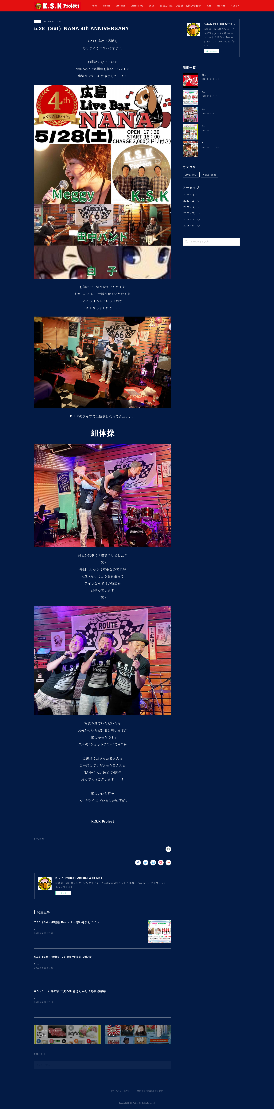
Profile (120, 5)
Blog (223, 5)
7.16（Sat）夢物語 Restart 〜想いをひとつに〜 (67, 922)
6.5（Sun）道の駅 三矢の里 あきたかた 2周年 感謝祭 (70, 991)
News (209, 174)
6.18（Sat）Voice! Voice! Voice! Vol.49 (63, 956)
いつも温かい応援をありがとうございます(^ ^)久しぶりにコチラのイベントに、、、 (83, 929)
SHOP (165, 5)
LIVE (37, 21)
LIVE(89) (39, 839)
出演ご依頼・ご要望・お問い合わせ (194, 5)
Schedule (134, 5)
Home (109, 5)
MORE (234, 5)
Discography (151, 5)
